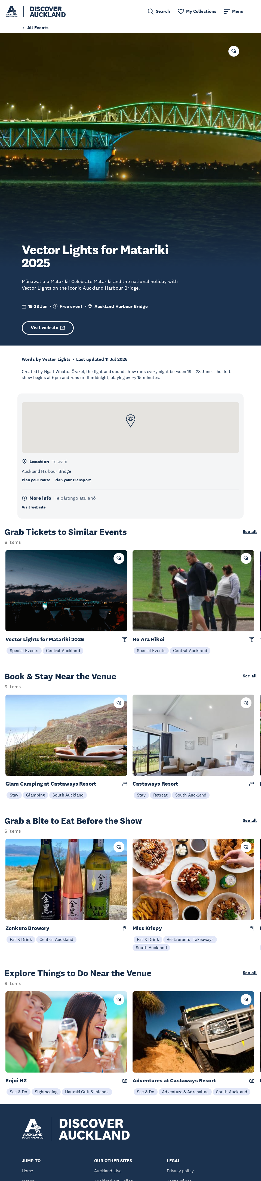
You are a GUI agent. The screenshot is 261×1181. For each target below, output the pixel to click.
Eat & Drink (21, 939)
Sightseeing (46, 1091)
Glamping (35, 795)
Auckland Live (107, 1171)
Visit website (48, 328)
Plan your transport (72, 479)
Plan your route (36, 479)
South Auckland (68, 795)
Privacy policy (180, 1171)
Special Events (24, 650)
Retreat (160, 795)
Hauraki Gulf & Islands (87, 1091)
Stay (14, 795)
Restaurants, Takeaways (190, 939)
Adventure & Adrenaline (185, 1091)
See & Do (18, 1091)
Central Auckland (63, 650)
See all (250, 531)
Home (27, 1171)
